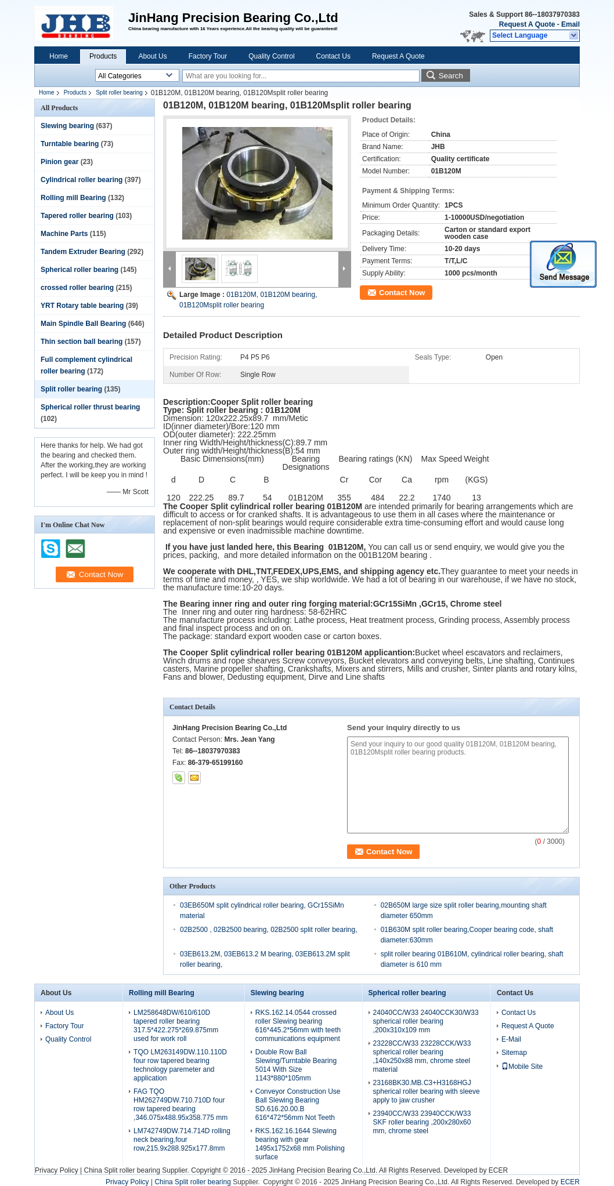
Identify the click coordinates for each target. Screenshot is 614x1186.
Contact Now (402, 292)
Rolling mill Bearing (73, 198)
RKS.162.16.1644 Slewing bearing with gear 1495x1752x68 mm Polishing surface (300, 1144)
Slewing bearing (67, 126)
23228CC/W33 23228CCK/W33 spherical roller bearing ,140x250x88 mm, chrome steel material (422, 1056)
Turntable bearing (70, 144)
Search (451, 75)
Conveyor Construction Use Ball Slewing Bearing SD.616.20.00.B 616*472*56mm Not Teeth (298, 1104)
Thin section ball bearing (81, 342)
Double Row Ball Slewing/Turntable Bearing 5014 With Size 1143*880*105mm (296, 1065)
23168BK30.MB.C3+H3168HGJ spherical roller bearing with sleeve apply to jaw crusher (426, 1091)
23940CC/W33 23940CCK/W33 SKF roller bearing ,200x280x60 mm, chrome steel (422, 1122)
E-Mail (511, 1039)
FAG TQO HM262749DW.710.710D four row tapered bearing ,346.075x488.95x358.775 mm (180, 1104)
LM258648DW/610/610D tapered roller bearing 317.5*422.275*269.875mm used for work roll (175, 1026)
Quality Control (271, 56)
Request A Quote (527, 24)
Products (103, 56)
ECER (498, 1170)
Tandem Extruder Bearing (83, 252)
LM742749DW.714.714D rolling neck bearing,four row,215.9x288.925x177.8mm (181, 1139)
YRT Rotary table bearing (82, 306)
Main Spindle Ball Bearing (83, 324)
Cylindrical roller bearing (81, 180)
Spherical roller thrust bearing (90, 407)
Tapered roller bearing (77, 216)
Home (58, 56)
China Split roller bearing (122, 1170)
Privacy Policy (56, 1170)
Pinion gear (59, 162)
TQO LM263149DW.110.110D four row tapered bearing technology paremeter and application (180, 1065)
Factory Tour (208, 56)
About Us (152, 56)
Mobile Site (522, 1066)
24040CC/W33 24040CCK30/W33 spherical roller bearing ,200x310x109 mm (426, 1021)
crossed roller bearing (77, 288)
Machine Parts (64, 234)
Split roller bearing (119, 92)
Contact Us (333, 56)
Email (570, 24)
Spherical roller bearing (79, 270)
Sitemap (514, 1053)
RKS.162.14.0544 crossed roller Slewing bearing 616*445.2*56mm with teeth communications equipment (298, 1026)
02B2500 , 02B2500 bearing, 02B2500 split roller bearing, (268, 930)
